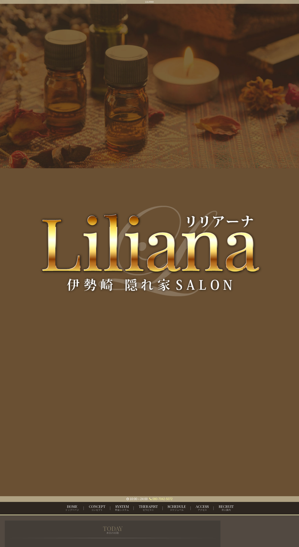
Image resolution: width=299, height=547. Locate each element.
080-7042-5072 (161, 499)
